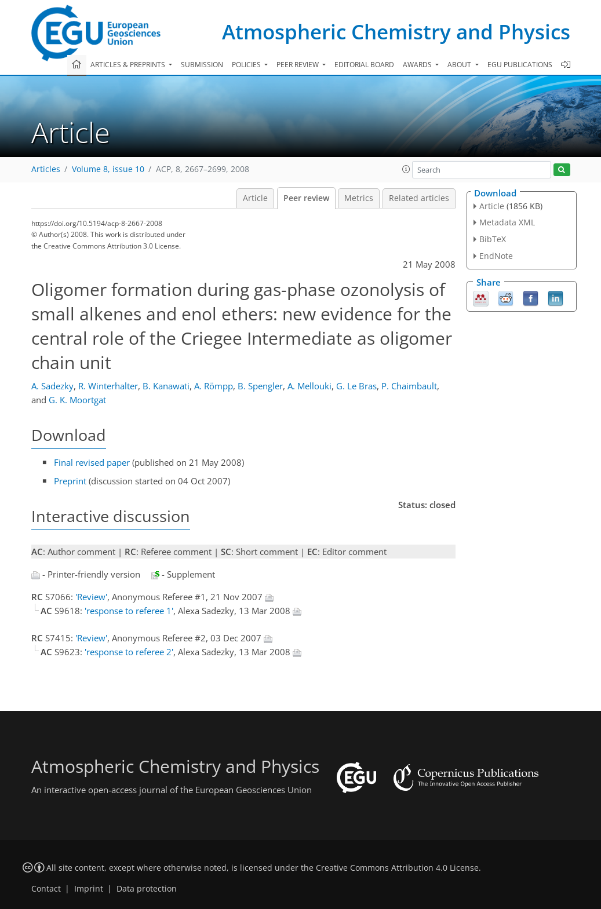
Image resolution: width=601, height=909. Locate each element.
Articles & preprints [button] (128, 65)
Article (255, 198)
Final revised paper (92, 462)
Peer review (306, 198)
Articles (45, 169)
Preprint (70, 481)
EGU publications (519, 65)
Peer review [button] (298, 65)
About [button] (460, 65)
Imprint (88, 889)
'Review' (91, 597)
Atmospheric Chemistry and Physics (396, 31)
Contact (46, 889)
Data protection (146, 889)
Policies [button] (247, 65)
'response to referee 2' (129, 652)
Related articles (419, 198)
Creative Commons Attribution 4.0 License (397, 868)
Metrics (358, 198)
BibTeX (492, 238)
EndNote (496, 255)
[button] (406, 169)
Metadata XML (507, 222)
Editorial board (364, 65)
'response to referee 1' (129, 610)
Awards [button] (418, 65)
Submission (202, 65)
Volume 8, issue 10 (108, 169)
